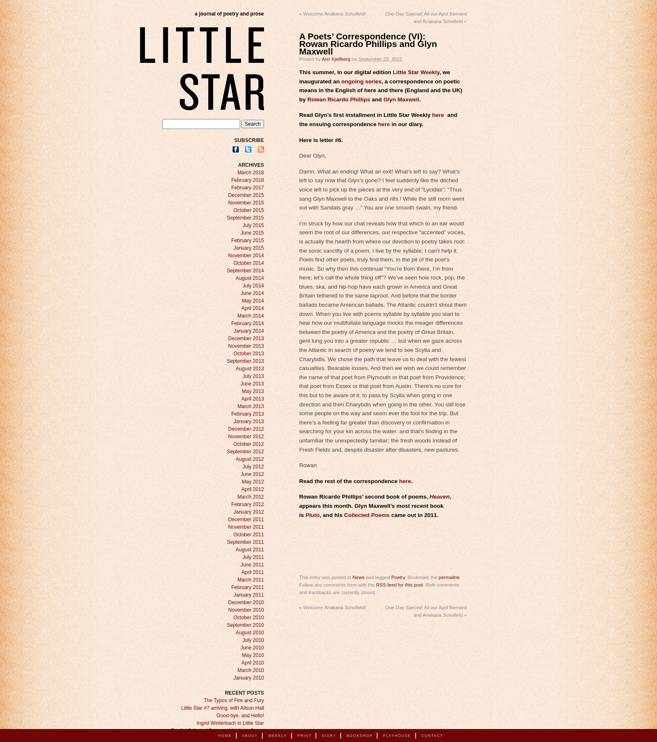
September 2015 (245, 218)
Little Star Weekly (416, 72)
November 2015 (246, 203)
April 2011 (252, 572)
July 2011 (253, 557)
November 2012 (246, 437)
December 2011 (246, 519)
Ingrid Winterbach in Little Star (230, 723)
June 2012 (252, 474)
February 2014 (247, 323)
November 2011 (246, 527)
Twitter (248, 149)
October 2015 (248, 210)
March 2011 (251, 580)
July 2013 (253, 376)
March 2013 (251, 406)
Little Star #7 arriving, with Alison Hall (222, 708)
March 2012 (251, 497)
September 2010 (245, 625)
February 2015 (247, 240)
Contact (432, 736)
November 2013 (246, 346)
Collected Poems (367, 515)
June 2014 (252, 293)
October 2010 (248, 617)
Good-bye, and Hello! (240, 716)
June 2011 (252, 565)
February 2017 (247, 188)
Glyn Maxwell (401, 99)
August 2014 (250, 278)
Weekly (277, 736)
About (250, 736)
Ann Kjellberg (336, 59)
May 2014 (253, 301)
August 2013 (250, 369)
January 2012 (248, 512)
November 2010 (246, 610)
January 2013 (248, 421)
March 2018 (251, 173)
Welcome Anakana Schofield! (332, 13)
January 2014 (248, 331)
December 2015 (246, 195)
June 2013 (252, 384)
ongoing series (361, 81)
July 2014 (253, 286)
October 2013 (248, 354)
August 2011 (250, 550)
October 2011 (248, 535)
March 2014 (251, 316)
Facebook (236, 149)
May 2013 (253, 391)
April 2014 (252, 308)
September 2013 (245, 361)
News (358, 577)
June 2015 (252, 233)
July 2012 (253, 467)
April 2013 (252, 399)
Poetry (398, 577)
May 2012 (253, 482)
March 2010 (251, 670)
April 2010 (252, 663)
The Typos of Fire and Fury (234, 700)
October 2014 (248, 263)
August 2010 (250, 633)
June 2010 (252, 648)
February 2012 (247, 504)
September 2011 (245, 542)
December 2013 (246, 338)
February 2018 (247, 180)
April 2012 (252, 489)
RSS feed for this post (399, 584)
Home (225, 736)
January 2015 (248, 248)
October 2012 (248, 444)
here (438, 115)
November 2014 (246, 256)
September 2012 (245, 452)
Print (304, 736)
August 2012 (250, 459)
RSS (261, 149)
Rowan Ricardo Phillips (339, 99)
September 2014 (245, 271)
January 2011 (248, 595)
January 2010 (248, 678)
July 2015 (253, 225)
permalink (449, 577)
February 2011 (247, 587)
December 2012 (246, 429)
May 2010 (253, 655)
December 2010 (246, 602)
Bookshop (359, 736)
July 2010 (253, 640)
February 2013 (247, 414)
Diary (329, 736)
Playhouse (397, 736)
